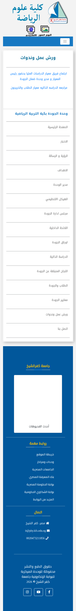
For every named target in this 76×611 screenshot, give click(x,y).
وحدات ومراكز (45, 461)
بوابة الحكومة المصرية (40, 484)
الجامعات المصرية (43, 469)
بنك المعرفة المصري (41, 477)
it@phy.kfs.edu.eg (37, 530)
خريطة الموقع (45, 454)
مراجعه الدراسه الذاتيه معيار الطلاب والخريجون (39, 88)
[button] (49, 592)
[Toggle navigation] (65, 41)
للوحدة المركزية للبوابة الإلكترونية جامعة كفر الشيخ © (38, 576)
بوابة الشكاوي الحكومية (39, 492)
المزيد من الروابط (43, 499)
